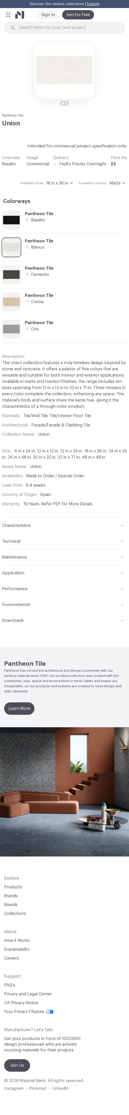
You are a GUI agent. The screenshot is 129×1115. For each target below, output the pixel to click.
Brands (11, 896)
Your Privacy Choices (29, 1012)
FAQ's (9, 985)
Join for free (78, 15)
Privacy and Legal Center (28, 994)
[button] (8, 15)
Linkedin (60, 1088)
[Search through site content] (67, 28)
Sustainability (17, 949)
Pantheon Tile (13, 115)
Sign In (48, 15)
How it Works (17, 941)
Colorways (16, 201)
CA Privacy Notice (21, 1003)
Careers (11, 958)
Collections (15, 914)
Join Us (17, 1065)
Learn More (19, 708)
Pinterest (38, 1088)
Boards (11, 905)
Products (13, 887)
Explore (93, 4)
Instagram (14, 1088)
